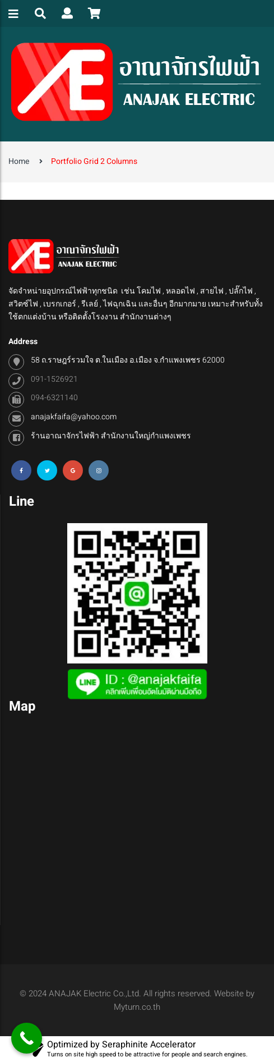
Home (18, 161)
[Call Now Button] (26, 1038)
